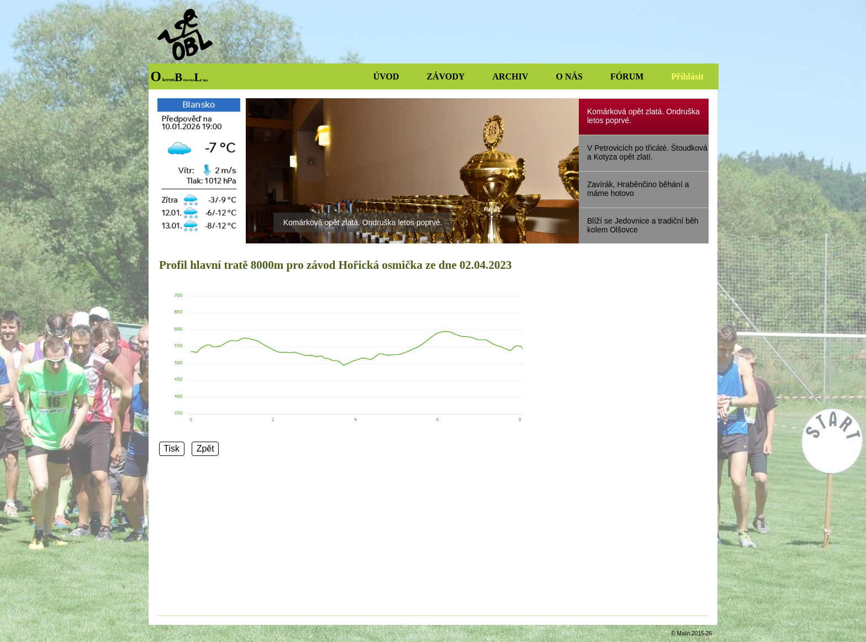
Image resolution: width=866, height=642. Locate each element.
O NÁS (569, 76)
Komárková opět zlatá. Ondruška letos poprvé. (362, 222)
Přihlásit (687, 76)
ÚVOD (386, 76)
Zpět (205, 449)
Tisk (171, 449)
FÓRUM (626, 76)
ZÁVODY (446, 76)
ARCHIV (511, 76)
